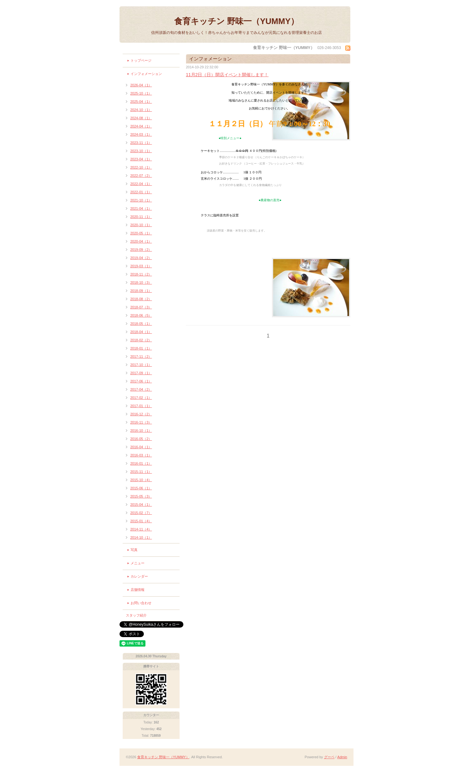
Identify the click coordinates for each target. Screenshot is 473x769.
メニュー (137, 563)
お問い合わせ (141, 603)
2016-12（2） (141, 414)
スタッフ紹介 (136, 615)
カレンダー (139, 576)
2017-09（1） (141, 373)
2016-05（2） (141, 439)
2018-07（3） (141, 307)
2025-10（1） (141, 93)
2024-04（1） (141, 126)
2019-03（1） (141, 266)
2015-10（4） (141, 480)
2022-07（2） (141, 175)
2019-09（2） (141, 249)
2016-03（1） (141, 455)
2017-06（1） (141, 381)
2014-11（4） (141, 529)
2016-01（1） (141, 463)
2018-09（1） (141, 291)
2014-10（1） (141, 537)
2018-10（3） (141, 282)
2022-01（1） (141, 192)
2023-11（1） (141, 143)
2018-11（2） (141, 274)
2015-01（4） (141, 521)
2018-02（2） (141, 340)
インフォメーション (146, 74)
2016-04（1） (141, 447)
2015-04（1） (141, 504)
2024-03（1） (141, 134)
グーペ (329, 757)
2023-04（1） (141, 159)
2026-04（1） (141, 85)
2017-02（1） (141, 398)
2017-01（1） (141, 406)
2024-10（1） (141, 110)
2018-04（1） (141, 332)
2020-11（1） (141, 217)
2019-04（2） (141, 258)
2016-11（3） (141, 422)
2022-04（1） (141, 184)
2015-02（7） (141, 513)
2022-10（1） (141, 167)
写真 (134, 550)
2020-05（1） (141, 233)
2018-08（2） (141, 299)
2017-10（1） (141, 365)
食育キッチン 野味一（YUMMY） (236, 21)
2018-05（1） (141, 324)
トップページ (141, 60)
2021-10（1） (141, 200)
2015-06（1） (141, 488)
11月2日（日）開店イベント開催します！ (227, 74)
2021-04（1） (141, 208)
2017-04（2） (141, 389)
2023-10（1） (141, 151)
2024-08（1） (141, 118)
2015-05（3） (141, 496)
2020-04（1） (141, 241)
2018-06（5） (141, 315)
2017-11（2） (141, 356)
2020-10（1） (141, 225)
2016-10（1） (141, 430)
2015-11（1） (141, 472)
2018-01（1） (141, 348)
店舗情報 (137, 590)
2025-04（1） (141, 101)
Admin (342, 757)
